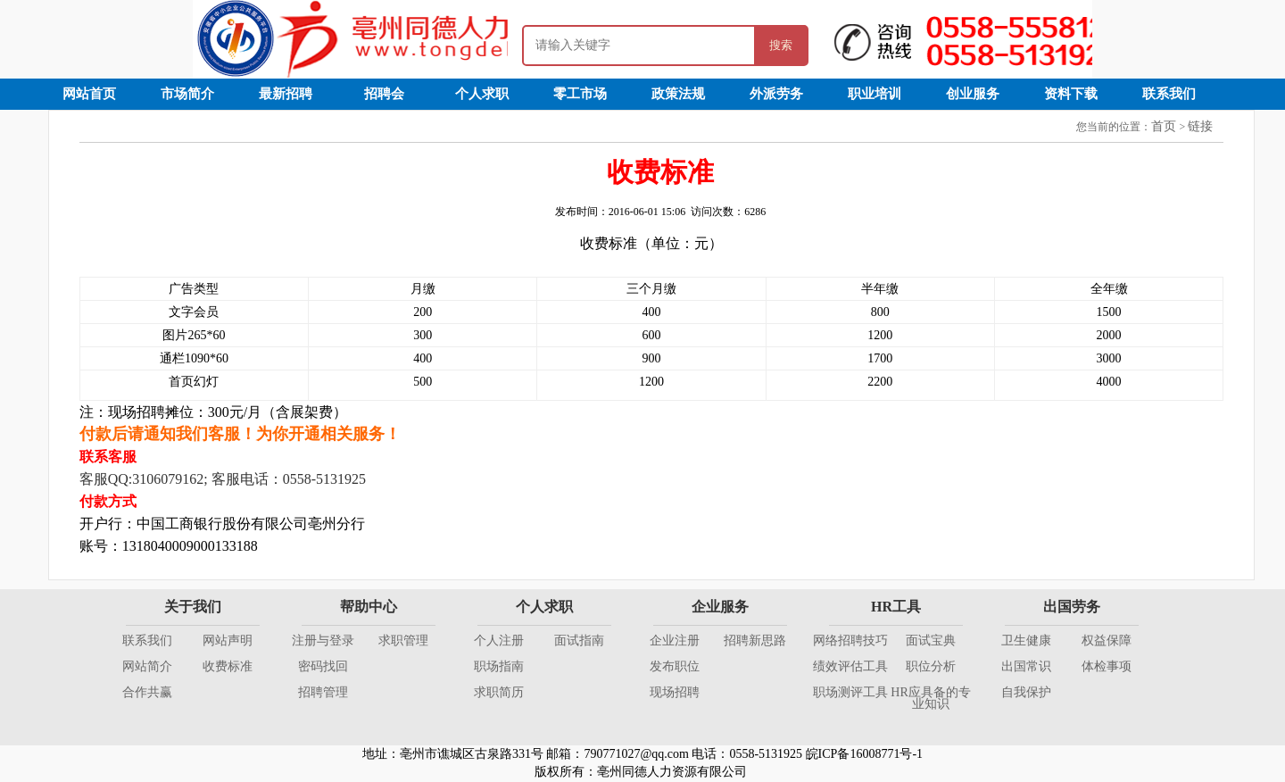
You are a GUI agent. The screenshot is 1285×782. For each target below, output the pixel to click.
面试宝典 (931, 640)
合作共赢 (147, 692)
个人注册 (499, 640)
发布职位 (675, 666)
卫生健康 (1026, 640)
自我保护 (1026, 692)
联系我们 (1169, 94)
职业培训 (874, 94)
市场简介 (187, 94)
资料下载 (1071, 94)
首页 (1163, 126)
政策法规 (678, 94)
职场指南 (499, 666)
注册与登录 (323, 640)
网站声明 (228, 640)
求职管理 (403, 640)
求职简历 (499, 692)
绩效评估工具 (850, 666)
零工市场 (580, 94)
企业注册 (675, 640)
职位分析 (931, 666)
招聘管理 (323, 692)
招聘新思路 (755, 640)
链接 (1200, 126)
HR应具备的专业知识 (930, 698)
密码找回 (323, 666)
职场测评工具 (850, 692)
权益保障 (1107, 640)
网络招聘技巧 (850, 640)
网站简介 (147, 666)
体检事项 (1107, 666)
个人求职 (482, 94)
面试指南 (579, 640)
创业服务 (972, 94)
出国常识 (1026, 666)
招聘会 (384, 94)
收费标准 (228, 666)
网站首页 (89, 94)
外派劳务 (776, 94)
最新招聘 (285, 94)
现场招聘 (675, 692)
